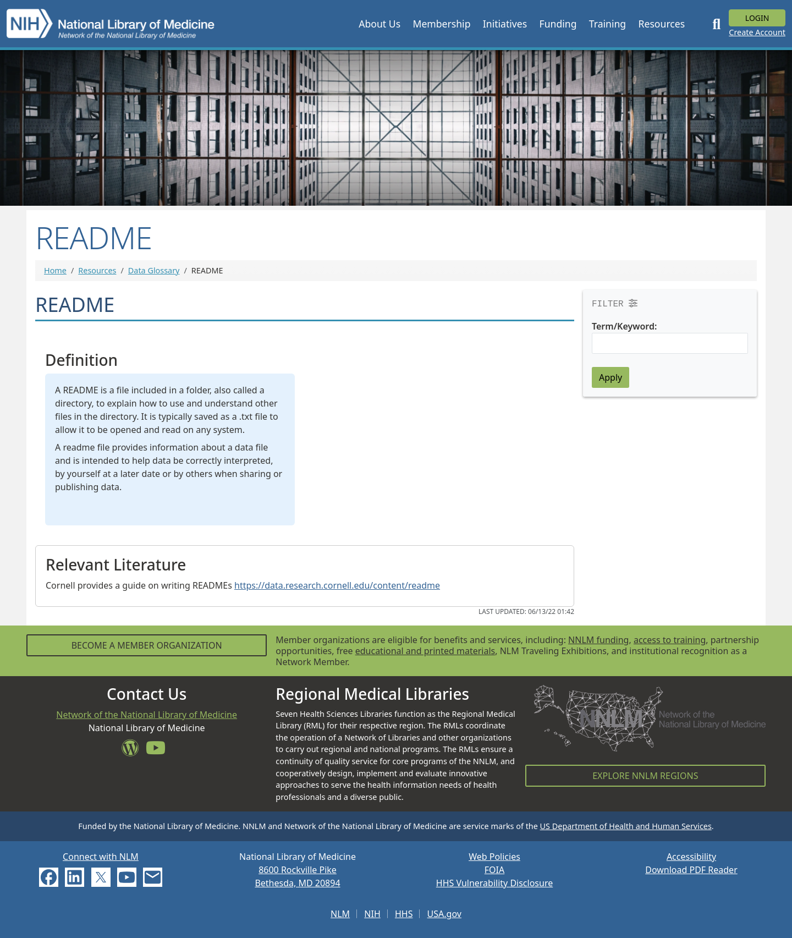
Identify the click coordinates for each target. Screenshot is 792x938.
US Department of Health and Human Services (626, 826)
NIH (372, 914)
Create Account (757, 32)
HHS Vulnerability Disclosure (494, 883)
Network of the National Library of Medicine (146, 715)
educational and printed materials (425, 651)
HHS (404, 914)
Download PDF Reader (691, 870)
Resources (97, 270)
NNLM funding (598, 640)
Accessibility (691, 857)
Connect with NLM (101, 857)
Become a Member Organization (147, 645)
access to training (670, 640)
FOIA (494, 870)
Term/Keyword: (624, 326)
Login (757, 18)
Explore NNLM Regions (645, 776)
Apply (610, 377)
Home (55, 270)
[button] (379, 23)
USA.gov (444, 914)
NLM (340, 914)
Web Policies (494, 857)
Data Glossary (154, 270)
